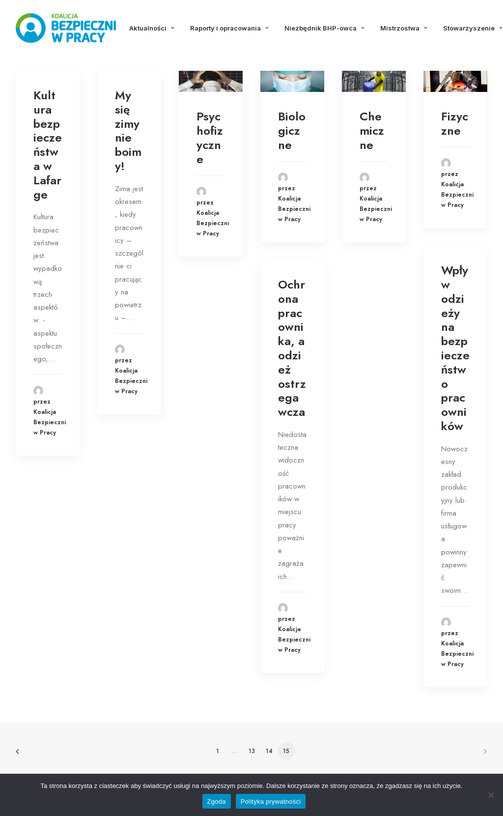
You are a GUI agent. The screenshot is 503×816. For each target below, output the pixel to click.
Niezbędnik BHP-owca (324, 28)
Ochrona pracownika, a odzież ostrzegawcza (292, 348)
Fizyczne (454, 123)
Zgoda (216, 801)
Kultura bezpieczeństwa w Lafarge (47, 145)
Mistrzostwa (403, 28)
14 (269, 751)
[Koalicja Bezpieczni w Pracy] (66, 28)
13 (252, 751)
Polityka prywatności (271, 801)
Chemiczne (372, 130)
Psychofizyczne (209, 137)
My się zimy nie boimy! (128, 131)
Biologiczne (292, 130)
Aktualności (151, 28)
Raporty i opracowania (229, 28)
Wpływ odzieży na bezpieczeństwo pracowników (455, 348)
